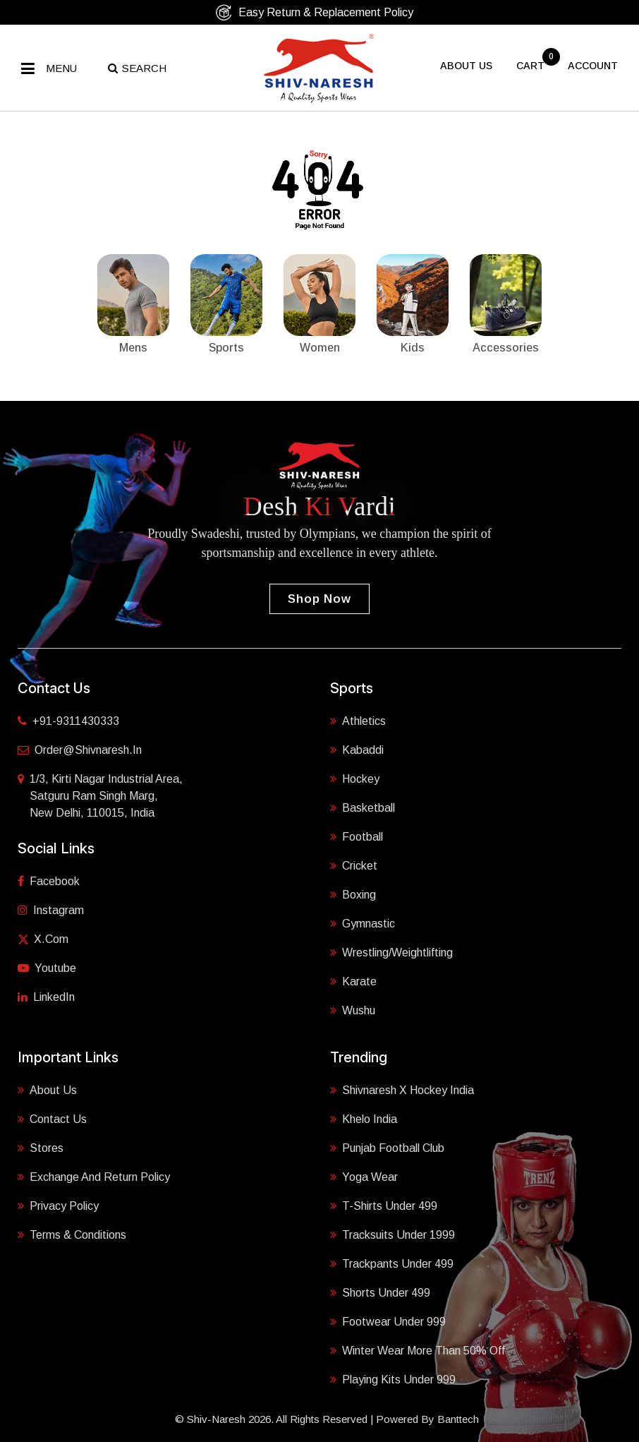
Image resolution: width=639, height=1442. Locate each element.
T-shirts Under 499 (383, 1205)
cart (531, 65)
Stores (40, 1147)
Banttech (458, 1419)
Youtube (47, 968)
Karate (353, 980)
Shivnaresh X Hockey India (402, 1089)
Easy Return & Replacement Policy (314, 12)
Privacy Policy (58, 1205)
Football (356, 836)
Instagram (51, 910)
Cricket (353, 865)
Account (593, 65)
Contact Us (52, 1118)
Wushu (352, 1009)
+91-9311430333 (68, 721)
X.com (43, 939)
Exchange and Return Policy (94, 1176)
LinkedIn (46, 997)
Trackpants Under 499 (392, 1263)
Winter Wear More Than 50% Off (417, 1349)
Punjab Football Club (387, 1147)
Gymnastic (362, 922)
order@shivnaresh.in (80, 750)
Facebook (49, 881)
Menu (61, 68)
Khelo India (363, 1118)
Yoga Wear (364, 1176)
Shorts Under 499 (380, 1292)
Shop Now (319, 599)
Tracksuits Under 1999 (392, 1234)
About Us (47, 1089)
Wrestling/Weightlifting (391, 951)
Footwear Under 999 (388, 1321)
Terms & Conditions (72, 1234)
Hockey (354, 778)
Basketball (362, 807)
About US (466, 65)
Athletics (358, 720)
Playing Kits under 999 (393, 1378)
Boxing (353, 894)
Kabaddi (357, 749)
